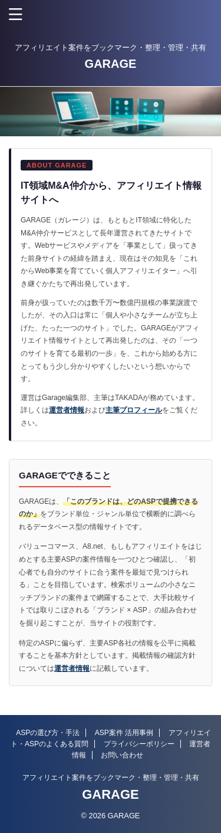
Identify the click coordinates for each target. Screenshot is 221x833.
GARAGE (111, 63)
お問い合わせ (122, 755)
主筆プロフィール (133, 410)
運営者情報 (66, 410)
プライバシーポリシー (139, 744)
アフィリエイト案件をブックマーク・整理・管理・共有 (110, 777)
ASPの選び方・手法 (48, 733)
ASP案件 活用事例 (124, 733)
